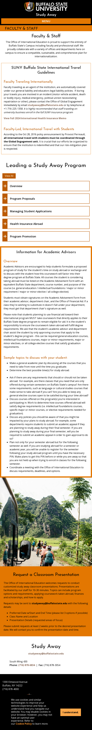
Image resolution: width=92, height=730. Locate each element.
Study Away (46, 15)
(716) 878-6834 (26, 665)
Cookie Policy (24, 723)
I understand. (71, 712)
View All (9, 175)
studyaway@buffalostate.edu (45, 105)
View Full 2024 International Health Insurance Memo (35, 118)
